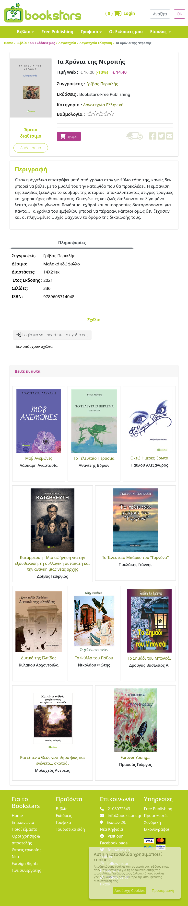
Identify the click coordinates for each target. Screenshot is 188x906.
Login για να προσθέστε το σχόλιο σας (52, 335)
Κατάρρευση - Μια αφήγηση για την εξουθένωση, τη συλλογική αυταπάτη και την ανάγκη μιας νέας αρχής (52, 563)
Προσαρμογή (163, 890)
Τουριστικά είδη (70, 829)
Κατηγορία (68, 105)
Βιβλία (24, 31)
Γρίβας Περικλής (102, 84)
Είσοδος (159, 31)
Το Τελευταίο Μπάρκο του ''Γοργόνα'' (135, 557)
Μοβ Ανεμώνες (38, 458)
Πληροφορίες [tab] (72, 242)
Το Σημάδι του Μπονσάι (149, 658)
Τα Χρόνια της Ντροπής (134, 43)
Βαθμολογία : (71, 114)
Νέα (15, 856)
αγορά (69, 136)
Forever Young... (135, 757)
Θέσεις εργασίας (26, 849)
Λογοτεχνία (67, 43)
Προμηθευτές (156, 815)
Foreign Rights (25, 863)
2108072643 (115, 808)
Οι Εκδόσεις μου (126, 31)
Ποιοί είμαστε (24, 829)
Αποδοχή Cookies (130, 890)
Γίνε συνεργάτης (26, 870)
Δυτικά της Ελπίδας (38, 658)
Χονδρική (152, 822)
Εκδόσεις (66, 94)
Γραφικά (89, 31)
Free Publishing (57, 31)
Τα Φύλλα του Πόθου (94, 658)
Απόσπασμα (30, 148)
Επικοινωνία (23, 822)
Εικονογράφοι (156, 829)
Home (8, 43)
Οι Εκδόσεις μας (42, 43)
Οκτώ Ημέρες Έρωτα (149, 458)
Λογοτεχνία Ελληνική (96, 43)
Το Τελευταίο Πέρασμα (94, 458)
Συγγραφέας (70, 84)
